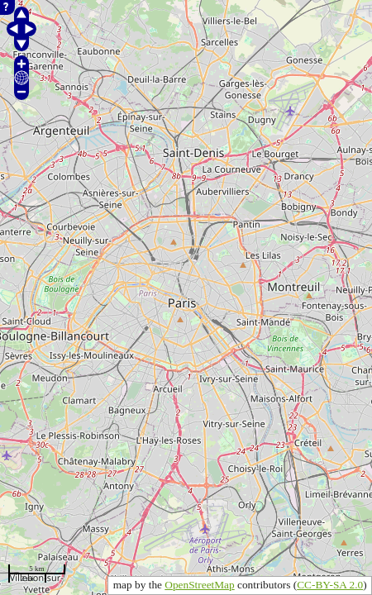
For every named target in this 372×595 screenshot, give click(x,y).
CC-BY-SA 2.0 (330, 584)
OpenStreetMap (199, 584)
